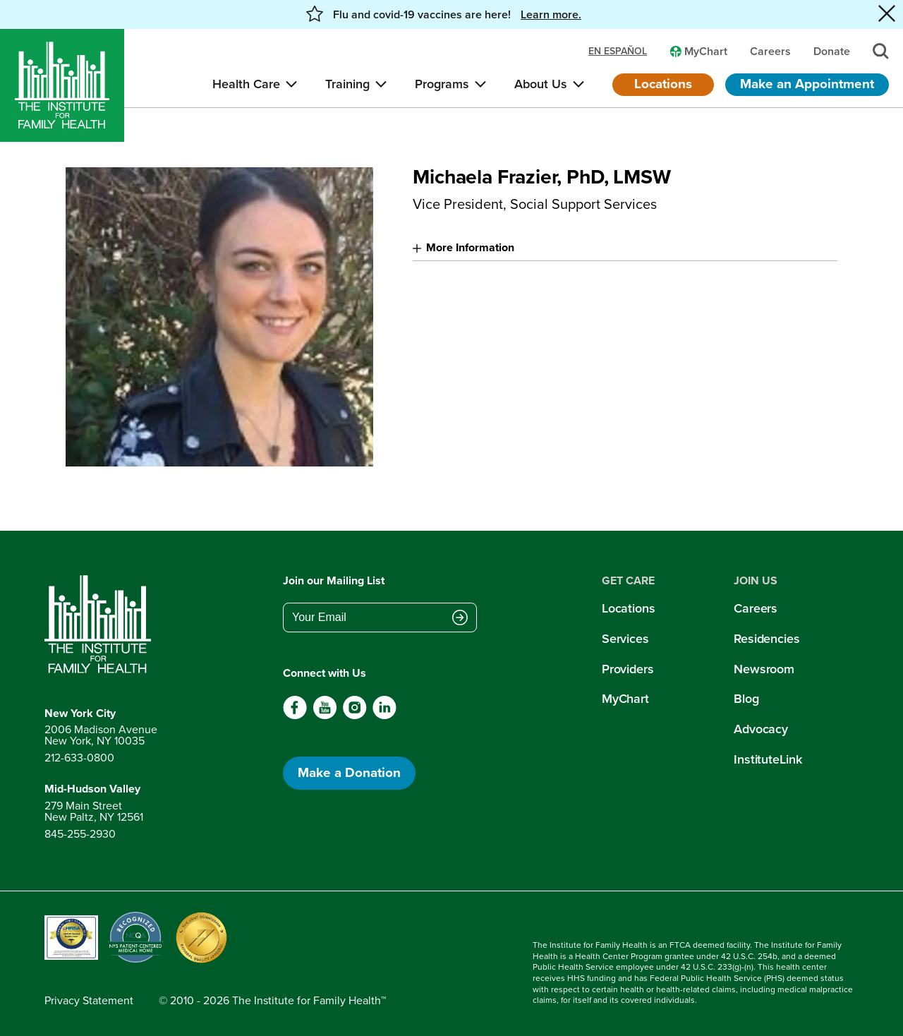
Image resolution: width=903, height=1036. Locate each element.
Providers (628, 669)
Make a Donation (349, 772)
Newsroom (764, 669)
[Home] (62, 85)
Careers (755, 608)
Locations (663, 83)
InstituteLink (768, 759)
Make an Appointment (807, 83)
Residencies (767, 639)
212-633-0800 (79, 757)
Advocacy (761, 729)
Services (625, 639)
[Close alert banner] (886, 14)
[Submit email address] (460, 619)
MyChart (625, 698)
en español (617, 51)
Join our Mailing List (333, 580)
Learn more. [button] (551, 14)
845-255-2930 (80, 834)
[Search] (881, 51)
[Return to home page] (100, 624)
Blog (746, 698)
